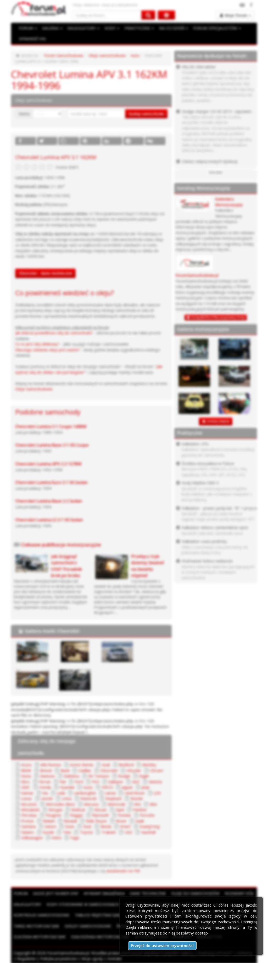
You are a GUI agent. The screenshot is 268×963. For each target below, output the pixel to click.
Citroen (156, 769)
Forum (21, 892)
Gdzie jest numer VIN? (56, 892)
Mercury (90, 803)
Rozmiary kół (239, 892)
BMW (26, 769)
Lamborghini (85, 791)
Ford (79, 780)
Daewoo (47, 775)
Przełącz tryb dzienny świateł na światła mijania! (147, 565)
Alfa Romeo (50, 763)
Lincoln (47, 797)
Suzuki (47, 831)
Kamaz (27, 791)
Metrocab (115, 803)
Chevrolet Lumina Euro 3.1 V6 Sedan (51, 482)
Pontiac (124, 814)
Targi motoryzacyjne (36, 924)
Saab (139, 819)
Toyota (85, 831)
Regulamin (26, 957)
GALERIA (52, 28)
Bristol (46, 769)
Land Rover (134, 791)
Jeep (145, 786)
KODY (110, 28)
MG (136, 803)
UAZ (128, 831)
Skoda (104, 825)
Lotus (67, 797)
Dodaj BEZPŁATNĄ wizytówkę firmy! (218, 317)
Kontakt (114, 957)
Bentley (148, 763)
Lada (61, 791)
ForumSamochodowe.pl (197, 275)
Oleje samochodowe (106, 55)
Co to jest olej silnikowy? (37, 343)
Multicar (78, 808)
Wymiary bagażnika (104, 892)
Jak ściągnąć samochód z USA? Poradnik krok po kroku (66, 565)
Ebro (25, 780)
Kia (45, 791)
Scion (69, 825)
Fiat (62, 780)
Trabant (108, 831)
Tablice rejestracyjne (97, 913)
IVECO (107, 786)
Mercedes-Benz (60, 803)
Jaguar (127, 786)
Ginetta (154, 780)
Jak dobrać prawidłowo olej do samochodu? (54, 332)
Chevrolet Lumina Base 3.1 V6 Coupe (52, 444)
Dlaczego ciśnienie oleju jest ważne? (47, 349)
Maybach (113, 797)
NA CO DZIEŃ (171, 28)
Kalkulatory (27, 903)
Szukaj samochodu (146, 113)
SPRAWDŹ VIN (32, 38)
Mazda (136, 797)
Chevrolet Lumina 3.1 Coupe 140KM (50, 426)
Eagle (144, 775)
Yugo (74, 836)
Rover (120, 819)
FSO (95, 780)
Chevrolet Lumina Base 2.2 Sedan (48, 500)
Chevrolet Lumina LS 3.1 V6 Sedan (49, 519)
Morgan (55, 808)
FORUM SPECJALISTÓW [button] (214, 28)
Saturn (50, 825)
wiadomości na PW (90, 869)
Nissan (99, 808)
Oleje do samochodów (195, 892)
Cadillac (84, 769)
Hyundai (66, 786)
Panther (139, 808)
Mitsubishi (30, 808)
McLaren (29, 803)
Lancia (109, 791)
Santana (28, 825)
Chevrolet (108, 769)
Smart (124, 825)
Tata (66, 831)
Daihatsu (71, 775)
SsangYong (148, 825)
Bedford (124, 763)
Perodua (29, 814)
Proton (27, 819)
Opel (118, 808)
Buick (64, 769)
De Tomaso (98, 775)
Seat (86, 825)
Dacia (26, 775)
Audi (105, 763)
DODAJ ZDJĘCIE (218, 421)
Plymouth (100, 814)
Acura (26, 763)
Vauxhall (147, 831)
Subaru (27, 831)
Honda (45, 786)
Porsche (147, 814)
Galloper (115, 780)
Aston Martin (80, 763)
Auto (135, 55)
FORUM (28, 28)
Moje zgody (92, 957)
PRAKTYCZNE (137, 28)
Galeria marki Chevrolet (52, 630)
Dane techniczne (148, 892)
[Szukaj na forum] (107, 15)
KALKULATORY (82, 28)
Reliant (49, 819)
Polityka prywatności (58, 957)
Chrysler (133, 769)
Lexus (26, 797)
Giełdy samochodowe (88, 924)
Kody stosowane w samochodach (83, 903)
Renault (70, 819)
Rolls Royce (96, 819)
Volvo (57, 836)
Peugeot (53, 814)
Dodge (124, 775)
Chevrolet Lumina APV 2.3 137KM (48, 463)
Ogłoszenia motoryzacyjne (100, 935)
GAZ (135, 780)
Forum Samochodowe (63, 55)
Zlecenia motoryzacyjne (40, 935)
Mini (151, 803)
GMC (25, 786)
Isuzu (87, 786)
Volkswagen (32, 836)
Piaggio (76, 814)
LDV (157, 791)
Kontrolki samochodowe (41, 913)
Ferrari (45, 780)
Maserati (88, 797)
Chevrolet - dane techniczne (45, 272)
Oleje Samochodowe (33, 388)
